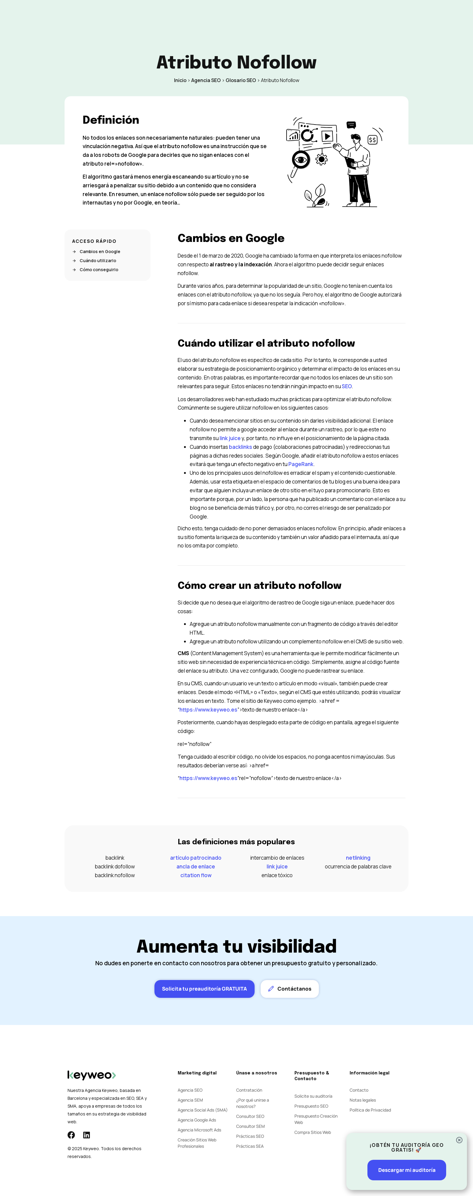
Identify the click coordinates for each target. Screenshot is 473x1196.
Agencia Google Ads (197, 1120)
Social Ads (215, 15)
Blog (269, 15)
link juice (230, 438)
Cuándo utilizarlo (94, 261)
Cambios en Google (96, 251)
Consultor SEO (250, 1116)
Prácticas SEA (250, 1146)
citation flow (195, 875)
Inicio (180, 80)
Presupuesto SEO (311, 1106)
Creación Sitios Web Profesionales (197, 1143)
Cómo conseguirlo (95, 270)
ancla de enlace (195, 866)
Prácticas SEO (250, 1136)
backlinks (240, 446)
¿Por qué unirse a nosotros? (252, 1103)
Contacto (295, 15)
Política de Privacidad (370, 1110)
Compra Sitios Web (312, 1132)
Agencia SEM (190, 1100)
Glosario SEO (241, 80)
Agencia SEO (206, 80)
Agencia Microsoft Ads (199, 1130)
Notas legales (363, 1100)
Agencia (245, 15)
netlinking (358, 857)
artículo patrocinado (195, 857)
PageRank (300, 464)
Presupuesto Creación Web (316, 1119)
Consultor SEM (250, 1126)
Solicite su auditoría (313, 1096)
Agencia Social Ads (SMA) (203, 1110)
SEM (189, 15)
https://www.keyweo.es (208, 709)
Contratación (249, 1090)
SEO (169, 15)
